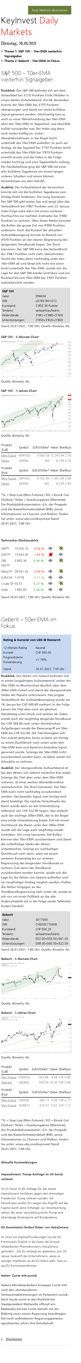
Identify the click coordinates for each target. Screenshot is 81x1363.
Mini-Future (8, 455)
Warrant (6, 1082)
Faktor (5, 460)
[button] (36, 1338)
